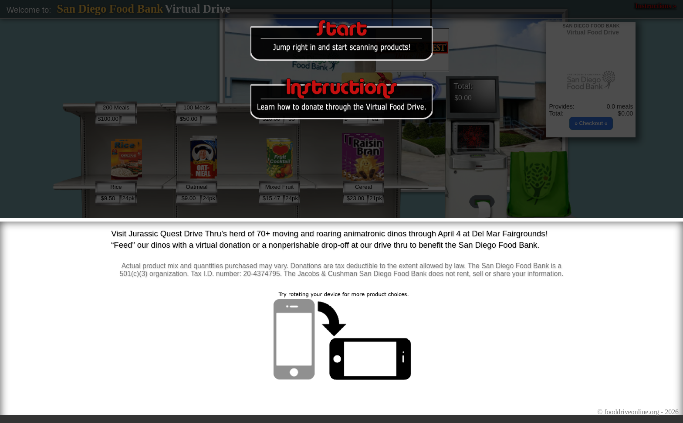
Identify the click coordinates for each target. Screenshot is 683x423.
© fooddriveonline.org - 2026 (638, 412)
